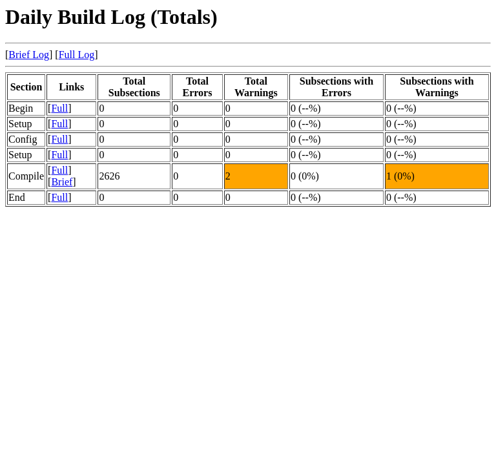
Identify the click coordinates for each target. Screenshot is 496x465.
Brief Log (28, 54)
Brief (61, 181)
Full (59, 108)
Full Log (77, 54)
